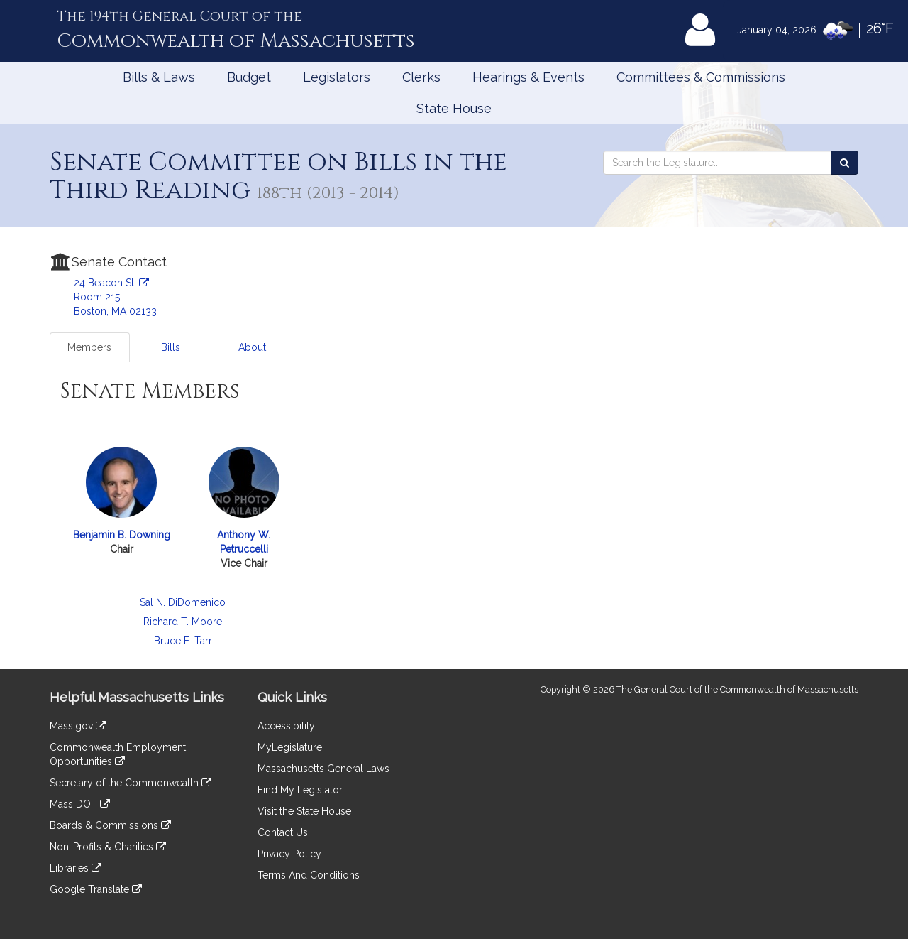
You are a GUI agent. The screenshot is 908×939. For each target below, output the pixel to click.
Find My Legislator (300, 790)
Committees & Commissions (700, 77)
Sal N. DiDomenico (183, 602)
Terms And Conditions (309, 875)
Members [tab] (89, 347)
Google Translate (96, 889)
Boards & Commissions (110, 825)
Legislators (336, 77)
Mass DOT (80, 804)
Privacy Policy (289, 853)
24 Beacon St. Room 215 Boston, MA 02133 (115, 297)
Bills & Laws (159, 77)
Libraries (75, 868)
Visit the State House (304, 811)
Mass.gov (78, 726)
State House (454, 108)
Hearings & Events (528, 77)
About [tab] (252, 347)
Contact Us (283, 832)
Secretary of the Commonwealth (130, 782)
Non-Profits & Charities (108, 846)
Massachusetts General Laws (323, 768)
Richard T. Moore (182, 621)
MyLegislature (290, 747)
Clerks (421, 77)
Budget (249, 77)
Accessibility (286, 726)
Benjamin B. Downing (121, 535)
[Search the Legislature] (844, 163)
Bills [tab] (170, 347)
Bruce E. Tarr (183, 640)
